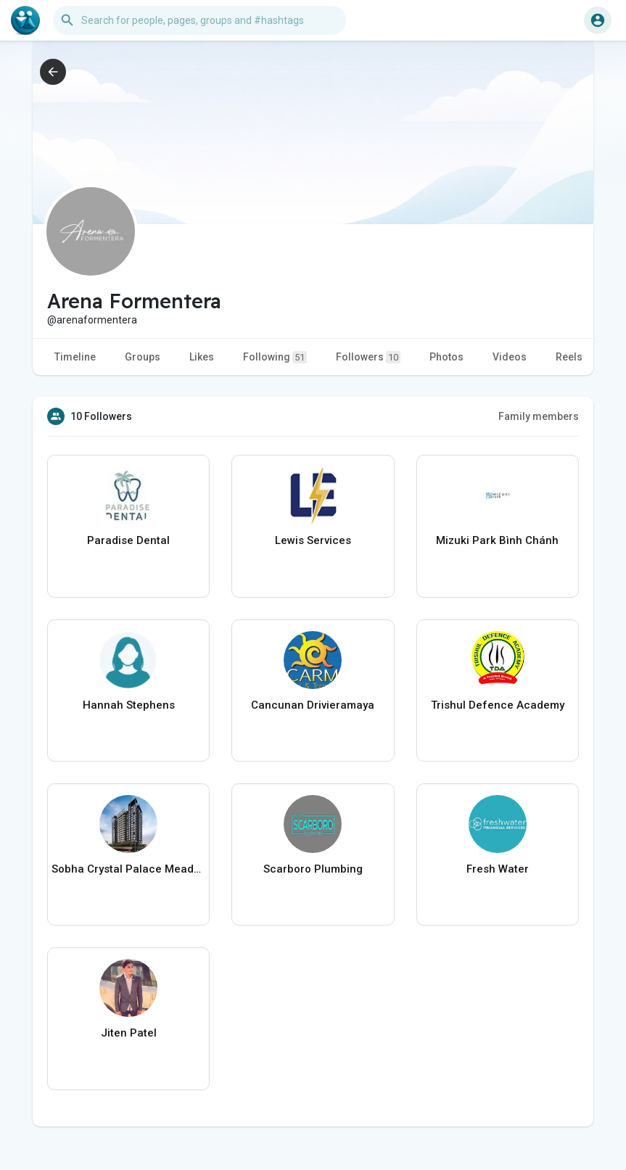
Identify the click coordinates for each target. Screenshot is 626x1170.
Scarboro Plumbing (313, 869)
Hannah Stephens (129, 705)
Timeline (75, 357)
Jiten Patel (129, 1032)
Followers (368, 357)
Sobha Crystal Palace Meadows (128, 869)
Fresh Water (497, 869)
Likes (201, 357)
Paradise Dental (128, 540)
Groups (142, 357)
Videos (510, 357)
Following (275, 357)
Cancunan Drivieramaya (312, 705)
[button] (199, 20)
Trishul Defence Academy (497, 705)
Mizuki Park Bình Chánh (497, 540)
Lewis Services (313, 540)
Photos (446, 357)
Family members (538, 416)
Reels (569, 357)
